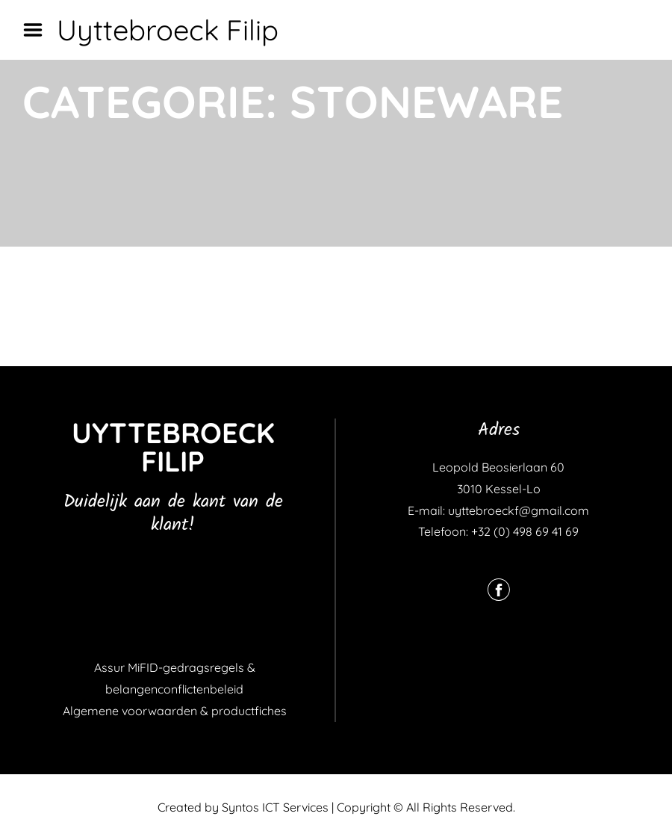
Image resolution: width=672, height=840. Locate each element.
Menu (38, 29)
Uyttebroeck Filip (168, 30)
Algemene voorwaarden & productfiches (175, 710)
